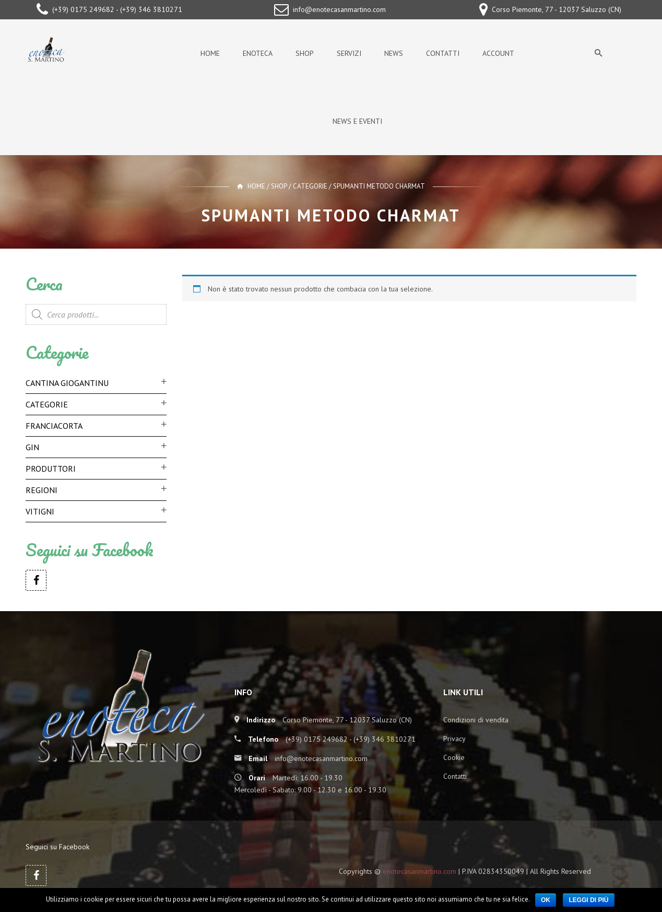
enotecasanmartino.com (419, 871)
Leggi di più (588, 900)
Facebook (36, 580)
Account (498, 53)
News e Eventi (357, 121)
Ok (545, 900)
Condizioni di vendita (476, 719)
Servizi (349, 53)
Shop (304, 53)
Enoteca (258, 53)
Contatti (442, 53)
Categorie (310, 186)
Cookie (454, 757)
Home (210, 53)
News (393, 53)
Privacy (454, 738)
